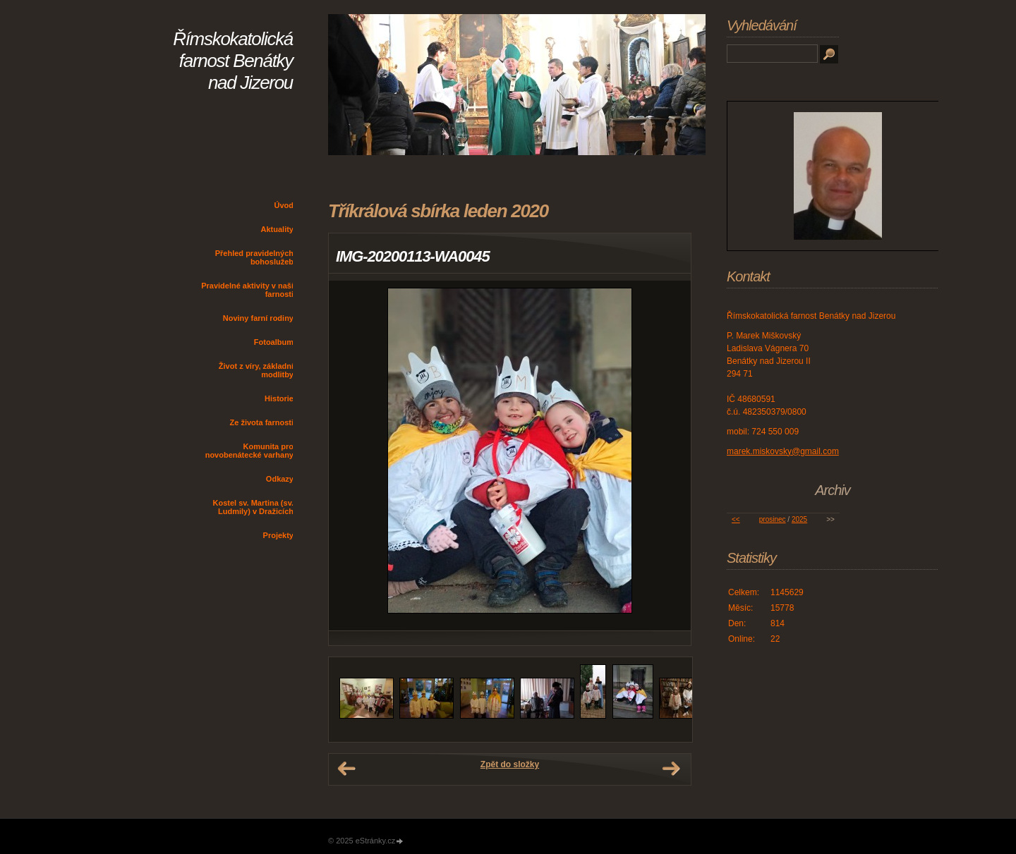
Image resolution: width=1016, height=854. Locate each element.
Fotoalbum (274, 342)
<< (736, 519)
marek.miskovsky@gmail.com (783, 451)
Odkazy (280, 479)
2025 (799, 519)
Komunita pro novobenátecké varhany (249, 450)
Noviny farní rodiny (258, 318)
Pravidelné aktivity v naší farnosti (247, 289)
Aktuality (277, 229)
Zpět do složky (509, 764)
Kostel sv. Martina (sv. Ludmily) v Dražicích (253, 507)
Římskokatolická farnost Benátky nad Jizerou (233, 60)
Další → (671, 768)
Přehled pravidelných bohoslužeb (254, 257)
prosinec (772, 519)
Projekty (278, 535)
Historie (279, 398)
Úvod (284, 205)
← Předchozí (346, 768)
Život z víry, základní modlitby (256, 370)
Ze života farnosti (262, 422)
